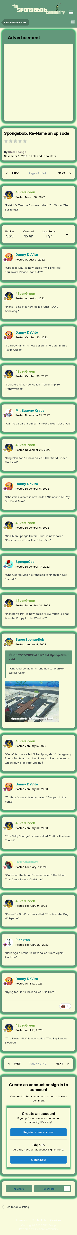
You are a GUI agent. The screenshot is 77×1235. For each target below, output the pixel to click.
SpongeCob (58, 655)
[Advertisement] (38, 82)
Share (19, 1189)
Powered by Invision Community (38, 1229)
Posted (30, 197)
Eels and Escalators (43, 156)
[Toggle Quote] (11, 655)
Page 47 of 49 (38, 173)
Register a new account (38, 1132)
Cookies (55, 1220)
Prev (15, 173)
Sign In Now (38, 1159)
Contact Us (39, 1220)
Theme (22, 1220)
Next (61, 173)
